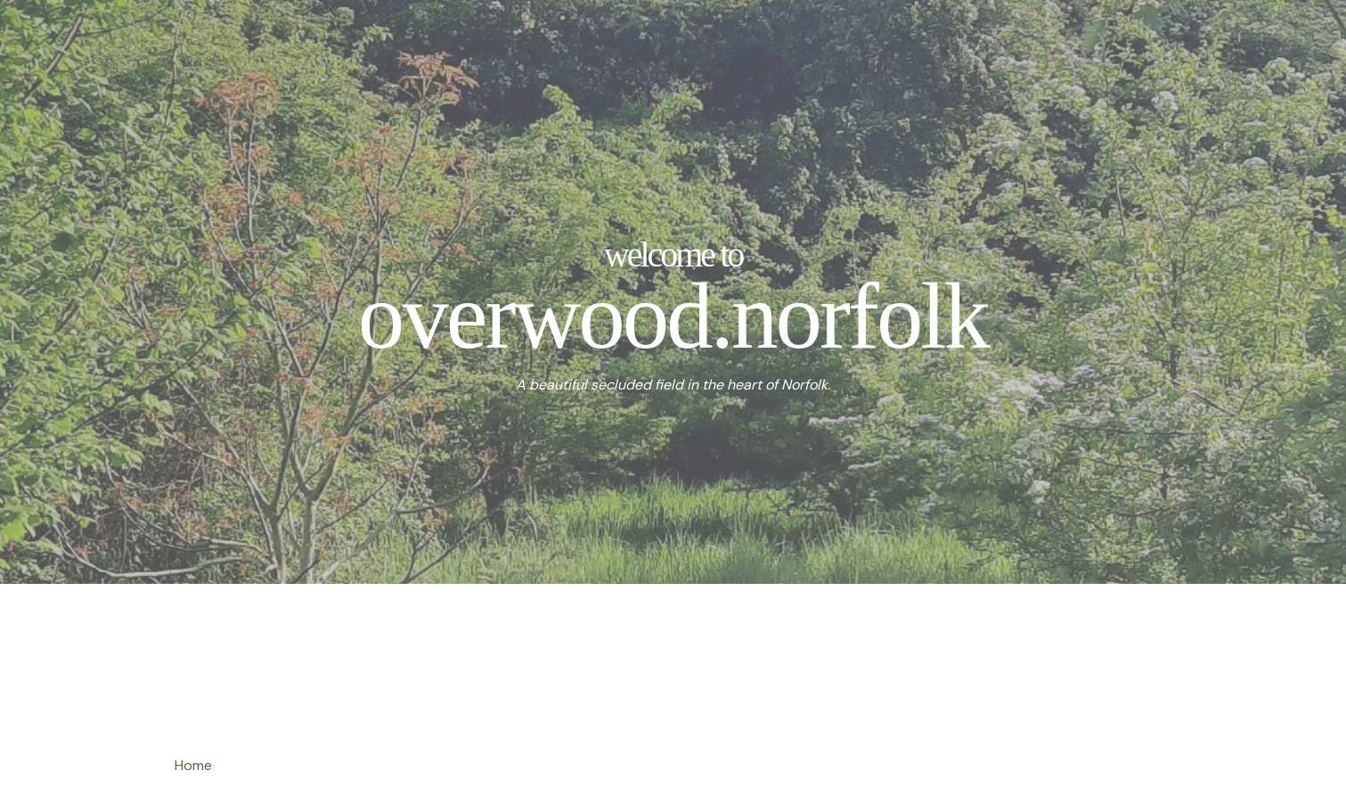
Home (193, 765)
